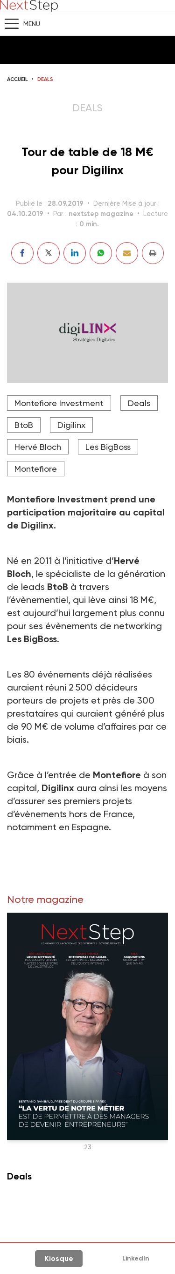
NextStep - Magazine (29, 6)
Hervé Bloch (37, 447)
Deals (45, 79)
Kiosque (58, 1258)
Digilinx (71, 425)
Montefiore (35, 469)
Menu (31, 23)
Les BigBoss (108, 447)
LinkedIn (135, 1258)
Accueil (17, 79)
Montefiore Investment (59, 403)
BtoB (23, 425)
